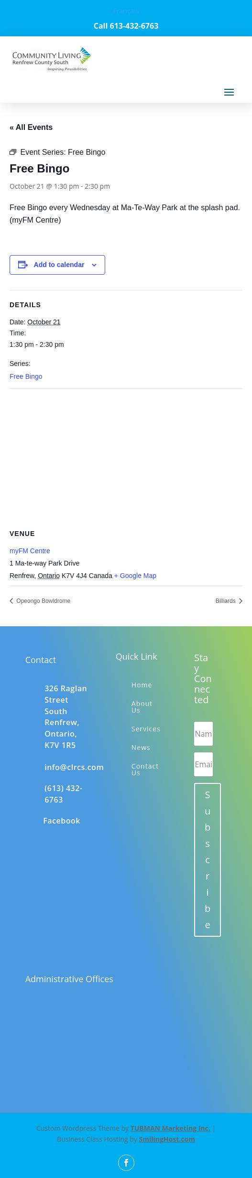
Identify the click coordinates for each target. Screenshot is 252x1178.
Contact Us (145, 769)
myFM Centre (30, 551)
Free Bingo (26, 376)
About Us (142, 707)
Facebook (61, 820)
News (141, 747)
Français (126, 10)
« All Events (31, 127)
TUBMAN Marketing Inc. (170, 1128)
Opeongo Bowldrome (42, 601)
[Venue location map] (126, 457)
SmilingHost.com (167, 1139)
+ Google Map (135, 575)
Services (146, 728)
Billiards (226, 601)
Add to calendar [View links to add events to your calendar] (59, 264)
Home (142, 684)
